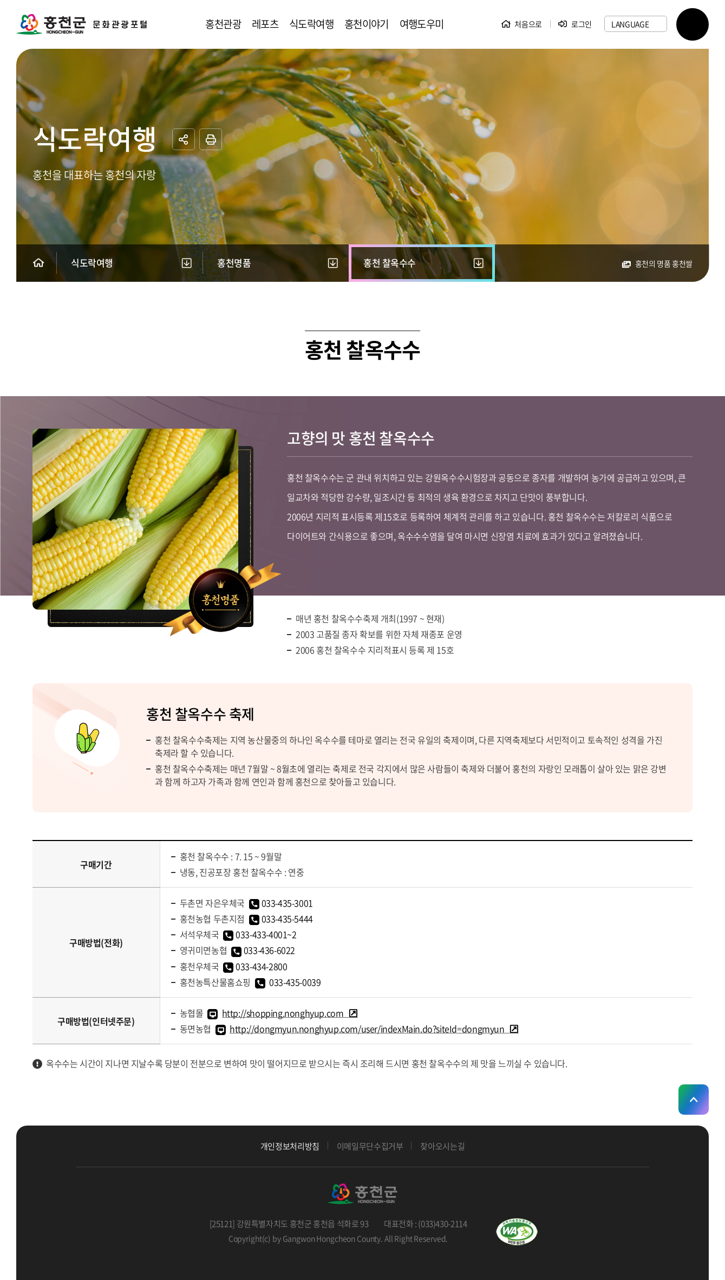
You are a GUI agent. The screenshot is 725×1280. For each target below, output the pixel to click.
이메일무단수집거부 (370, 1146)
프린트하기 (210, 139)
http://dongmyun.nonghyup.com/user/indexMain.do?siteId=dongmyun (367, 1028)
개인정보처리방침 (289, 1146)
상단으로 (693, 1099)
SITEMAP (692, 24)
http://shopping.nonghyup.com (283, 1012)
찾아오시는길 (442, 1146)
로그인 (581, 24)
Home (38, 262)
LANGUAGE (630, 23)
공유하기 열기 (183, 139)
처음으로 (528, 24)
